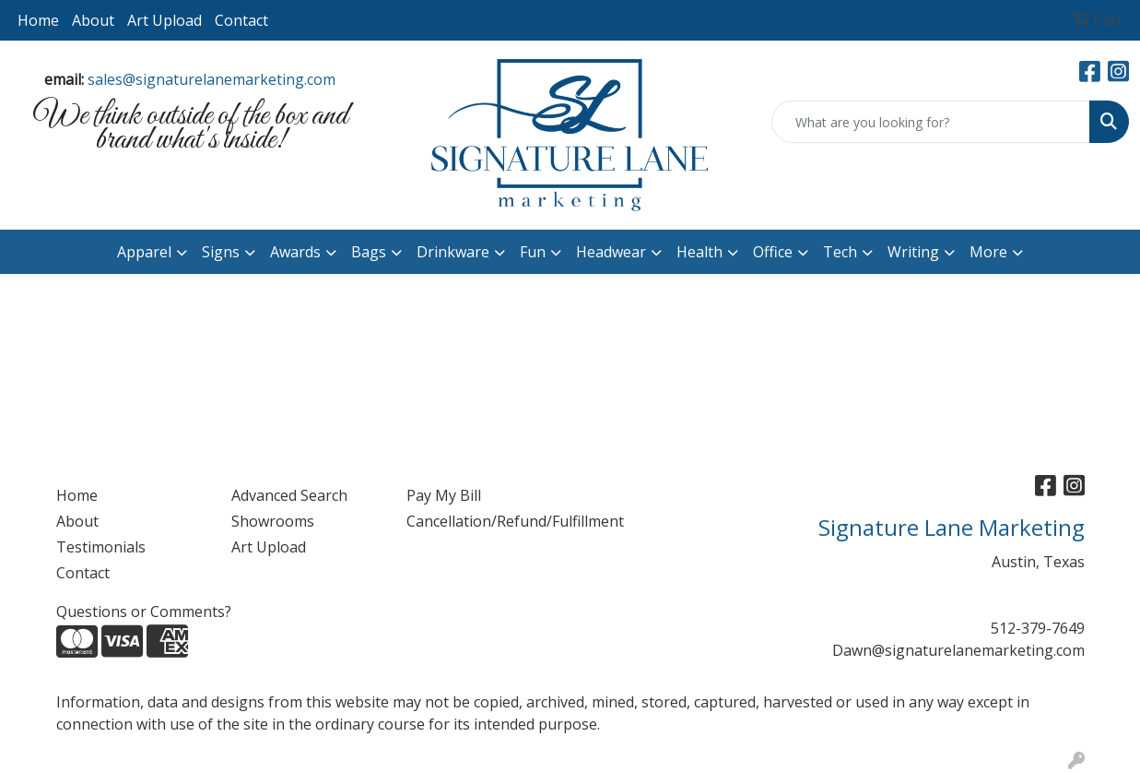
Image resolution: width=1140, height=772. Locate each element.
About (93, 20)
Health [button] (699, 252)
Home (38, 20)
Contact (241, 20)
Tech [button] (840, 252)
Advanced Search (289, 495)
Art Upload (164, 20)
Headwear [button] (611, 252)
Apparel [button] (144, 252)
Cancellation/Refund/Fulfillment (482, 521)
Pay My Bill (443, 495)
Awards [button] (295, 252)
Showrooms (272, 521)
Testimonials (101, 547)
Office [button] (773, 252)
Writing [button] (913, 252)
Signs (221, 252)
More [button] (988, 252)
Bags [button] (368, 252)
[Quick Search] (930, 122)
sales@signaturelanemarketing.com (211, 79)
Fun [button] (533, 252)
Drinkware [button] (453, 252)
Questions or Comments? (143, 611)
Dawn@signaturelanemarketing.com (958, 650)
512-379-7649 (1038, 628)
